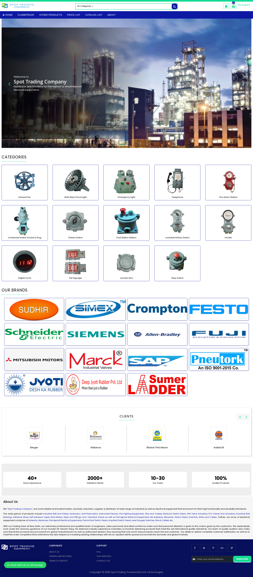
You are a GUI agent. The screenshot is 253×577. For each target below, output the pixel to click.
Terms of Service (58, 560)
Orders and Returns (60, 556)
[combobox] (126, 6)
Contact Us (103, 560)
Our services (103, 556)
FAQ (98, 551)
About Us (54, 551)
